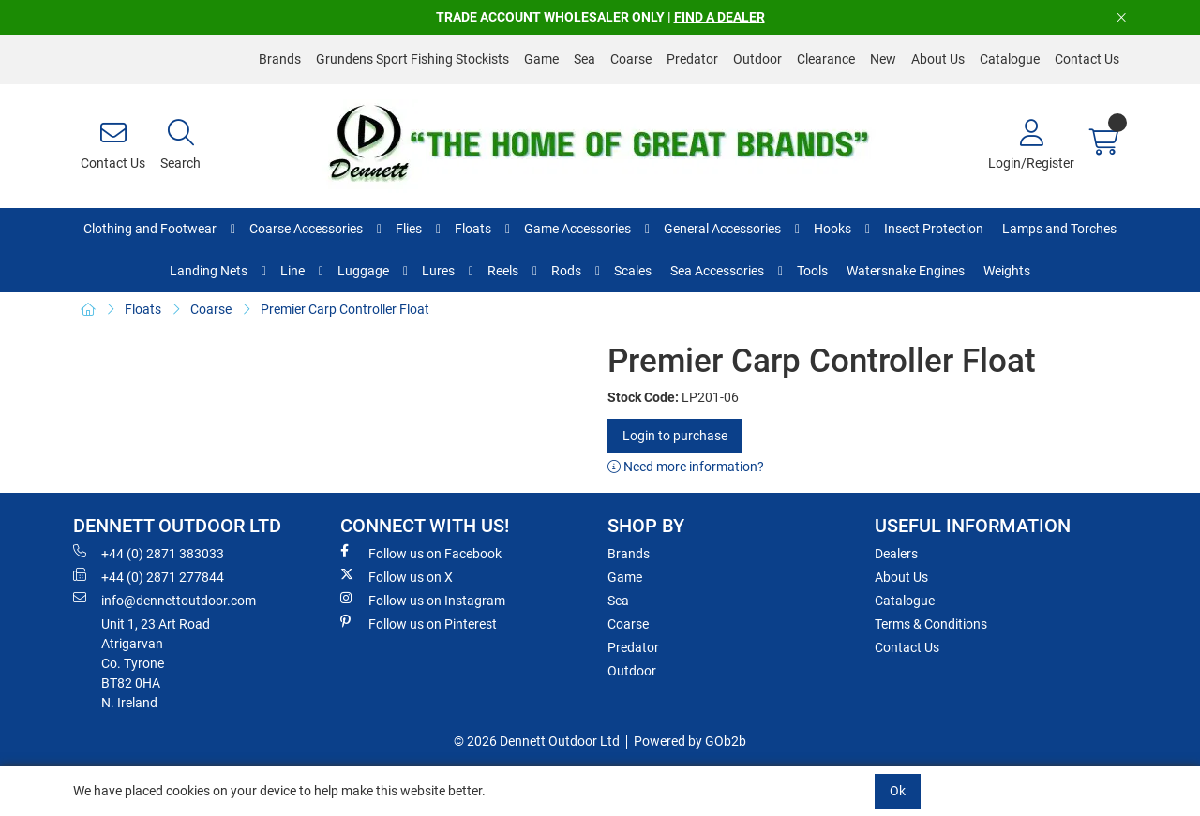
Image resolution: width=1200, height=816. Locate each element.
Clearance (826, 59)
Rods (566, 270)
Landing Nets (209, 270)
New (883, 59)
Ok (898, 790)
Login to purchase (675, 435)
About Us (938, 59)
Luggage (363, 270)
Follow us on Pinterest (418, 623)
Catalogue (1010, 59)
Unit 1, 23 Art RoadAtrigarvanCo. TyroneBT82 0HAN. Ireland (155, 663)
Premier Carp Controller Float (345, 309)
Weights (1006, 270)
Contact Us (1087, 59)
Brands (280, 59)
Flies (409, 228)
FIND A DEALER (719, 16)
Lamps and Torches (1059, 228)
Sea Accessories (717, 270)
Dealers (896, 553)
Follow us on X (396, 576)
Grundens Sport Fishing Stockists (412, 59)
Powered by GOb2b (690, 741)
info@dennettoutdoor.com (164, 599)
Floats (473, 228)
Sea (584, 59)
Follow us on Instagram (422, 599)
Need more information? (686, 466)
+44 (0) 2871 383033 (148, 552)
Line (292, 270)
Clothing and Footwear (150, 228)
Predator (692, 59)
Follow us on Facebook (421, 552)
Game (541, 59)
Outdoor (757, 59)
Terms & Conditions (931, 623)
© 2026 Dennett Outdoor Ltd (537, 741)
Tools (812, 270)
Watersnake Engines (906, 270)
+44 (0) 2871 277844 (148, 576)
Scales (633, 270)
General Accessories (722, 228)
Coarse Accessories (306, 228)
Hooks (832, 228)
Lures (438, 270)
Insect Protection (933, 228)
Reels (503, 270)
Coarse (631, 59)
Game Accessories (577, 228)
